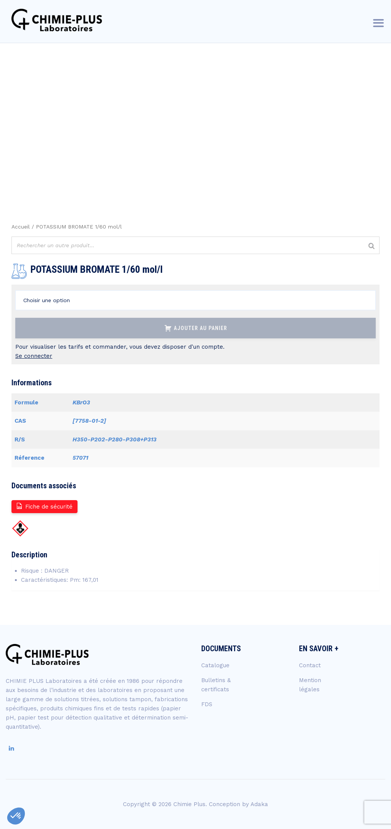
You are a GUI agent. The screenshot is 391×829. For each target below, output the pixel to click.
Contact (310, 665)
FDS (206, 704)
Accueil (20, 227)
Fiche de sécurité (44, 506)
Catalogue (215, 665)
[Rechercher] (371, 246)
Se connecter (33, 356)
